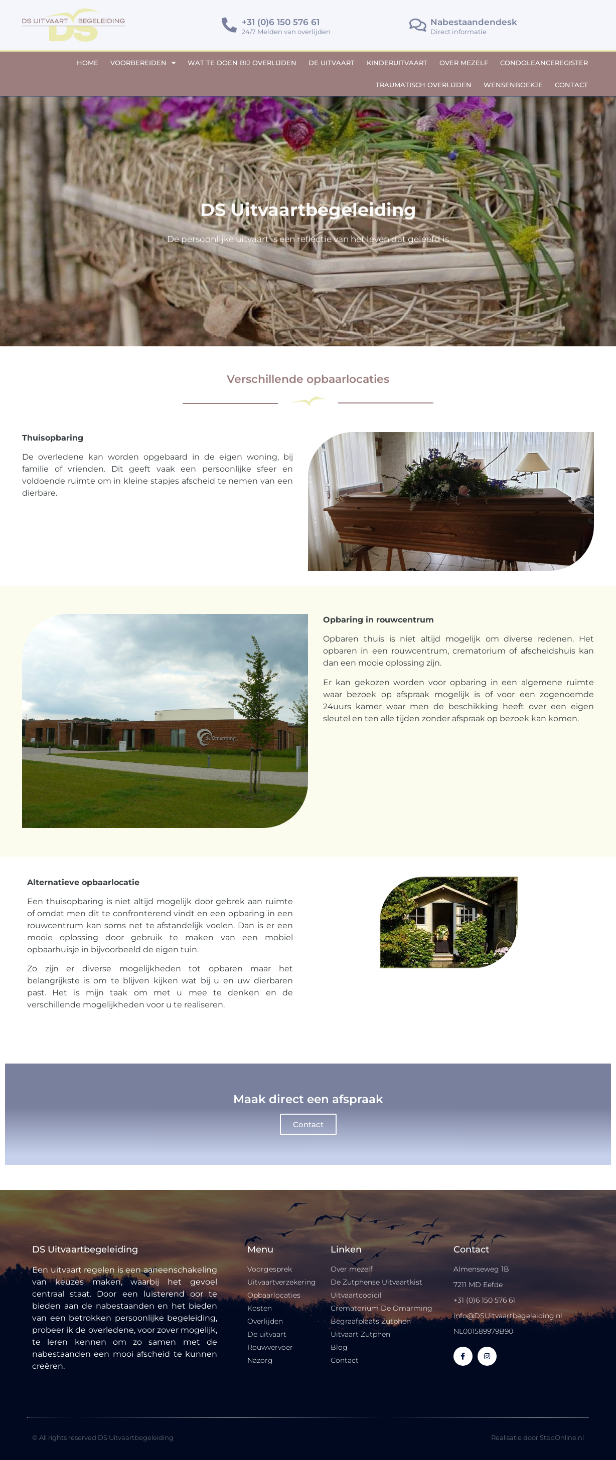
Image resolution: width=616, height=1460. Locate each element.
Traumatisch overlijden (424, 85)
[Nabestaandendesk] (417, 25)
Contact (571, 85)
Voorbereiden (143, 63)
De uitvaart (332, 63)
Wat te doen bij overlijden (242, 63)
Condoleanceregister (544, 63)
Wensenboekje (513, 85)
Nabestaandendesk (473, 22)
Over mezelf (463, 63)
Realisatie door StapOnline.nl (537, 1437)
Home (87, 63)
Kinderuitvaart (397, 63)
